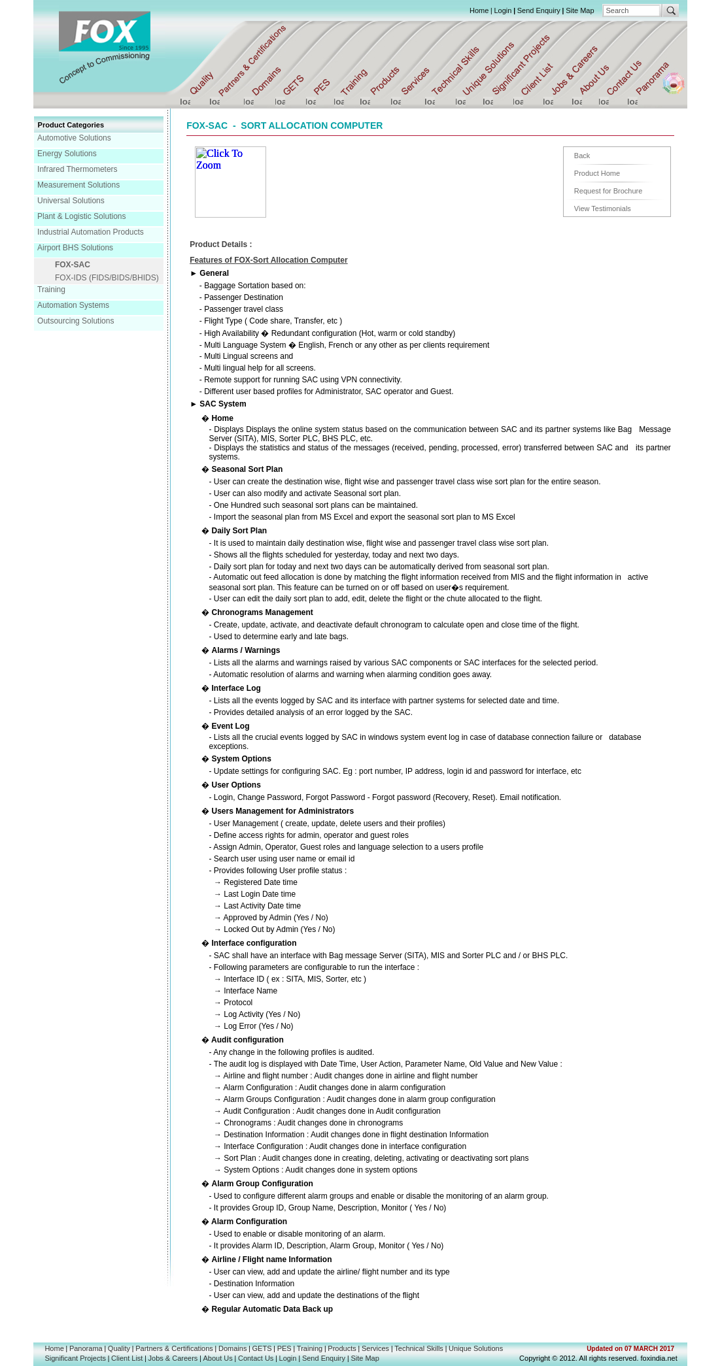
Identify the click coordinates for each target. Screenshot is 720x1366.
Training (51, 289)
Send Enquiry (538, 10)
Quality (119, 1348)
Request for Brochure (608, 191)
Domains (232, 1348)
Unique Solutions (476, 1348)
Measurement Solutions (78, 185)
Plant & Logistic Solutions (81, 216)
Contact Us (255, 1358)
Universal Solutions (71, 200)
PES (284, 1348)
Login (502, 10)
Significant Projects (75, 1358)
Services (375, 1348)
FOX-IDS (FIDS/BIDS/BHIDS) (107, 277)
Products (342, 1348)
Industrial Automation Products (90, 232)
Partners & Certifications (174, 1348)
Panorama (86, 1348)
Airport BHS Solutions (75, 247)
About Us (218, 1358)
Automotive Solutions (74, 137)
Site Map (580, 10)
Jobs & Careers (173, 1358)
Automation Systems (73, 305)
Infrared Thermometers (77, 169)
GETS (262, 1348)
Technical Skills (418, 1348)
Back (582, 155)
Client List (127, 1358)
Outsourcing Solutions (75, 320)
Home (479, 10)
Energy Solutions (67, 153)
